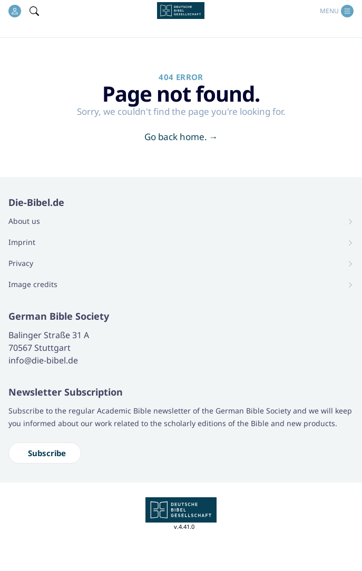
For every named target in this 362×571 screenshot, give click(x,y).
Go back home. (181, 137)
